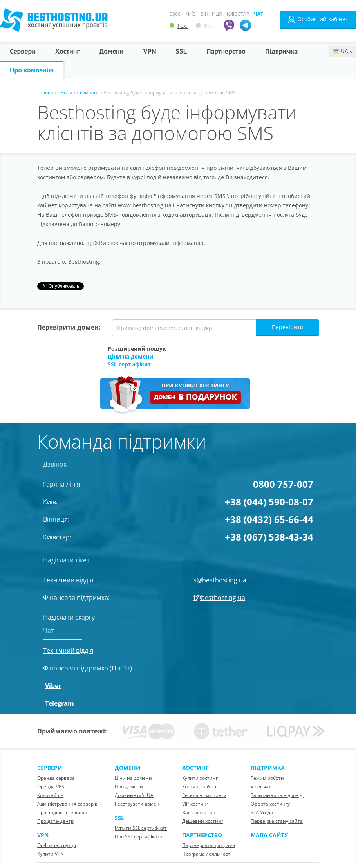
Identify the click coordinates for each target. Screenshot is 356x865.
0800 (175, 14)
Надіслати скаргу (69, 617)
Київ (190, 14)
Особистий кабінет (317, 19)
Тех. (179, 25)
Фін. (205, 25)
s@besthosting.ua (219, 580)
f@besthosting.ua (219, 597)
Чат (258, 14)
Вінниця (211, 14)
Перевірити (288, 327)
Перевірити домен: (69, 327)
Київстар (238, 14)
